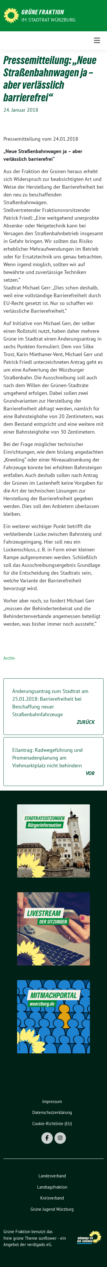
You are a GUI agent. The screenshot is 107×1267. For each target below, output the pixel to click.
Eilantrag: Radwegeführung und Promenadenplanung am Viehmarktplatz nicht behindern (53, 762)
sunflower (47, 1238)
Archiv (9, 658)
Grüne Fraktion (42, 12)
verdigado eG (39, 1244)
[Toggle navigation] (97, 40)
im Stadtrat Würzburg (48, 20)
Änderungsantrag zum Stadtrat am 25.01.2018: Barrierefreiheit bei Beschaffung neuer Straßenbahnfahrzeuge (53, 707)
